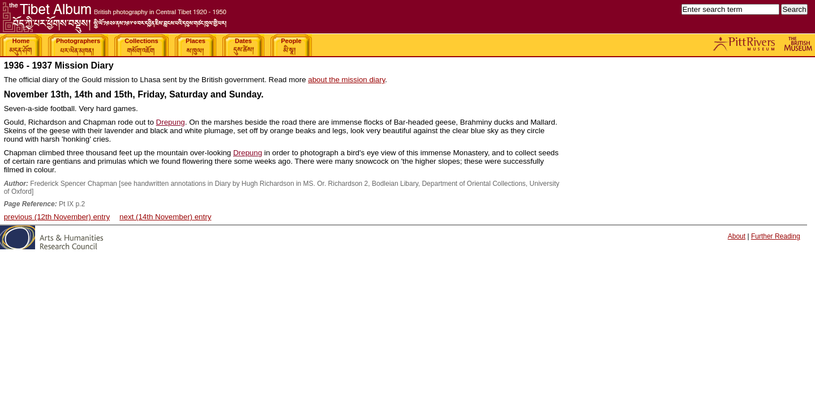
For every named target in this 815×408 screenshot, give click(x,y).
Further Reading (775, 236)
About (736, 236)
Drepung (170, 122)
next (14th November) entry (165, 216)
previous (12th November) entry (57, 216)
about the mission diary (346, 79)
